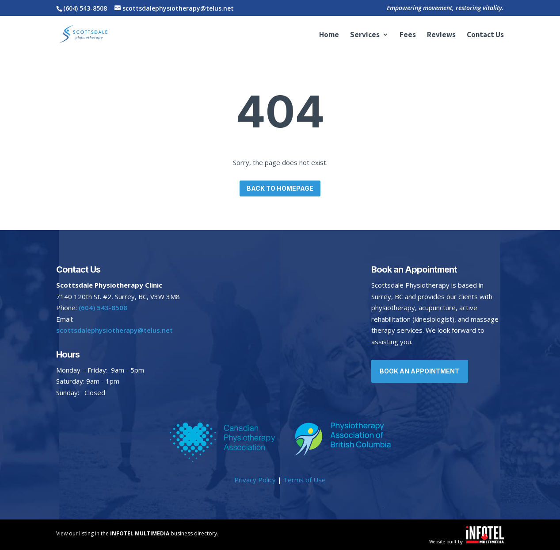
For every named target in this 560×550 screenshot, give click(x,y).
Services (365, 35)
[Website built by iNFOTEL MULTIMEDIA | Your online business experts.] (485, 540)
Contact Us (485, 35)
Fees (408, 35)
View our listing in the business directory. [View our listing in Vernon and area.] (137, 533)
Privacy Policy (255, 479)
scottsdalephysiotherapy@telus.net (114, 330)
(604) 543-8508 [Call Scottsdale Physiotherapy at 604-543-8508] (85, 8)
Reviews (441, 35)
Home (329, 35)
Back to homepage (280, 188)
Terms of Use (304, 479)
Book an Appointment (421, 371)
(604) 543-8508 (103, 307)
